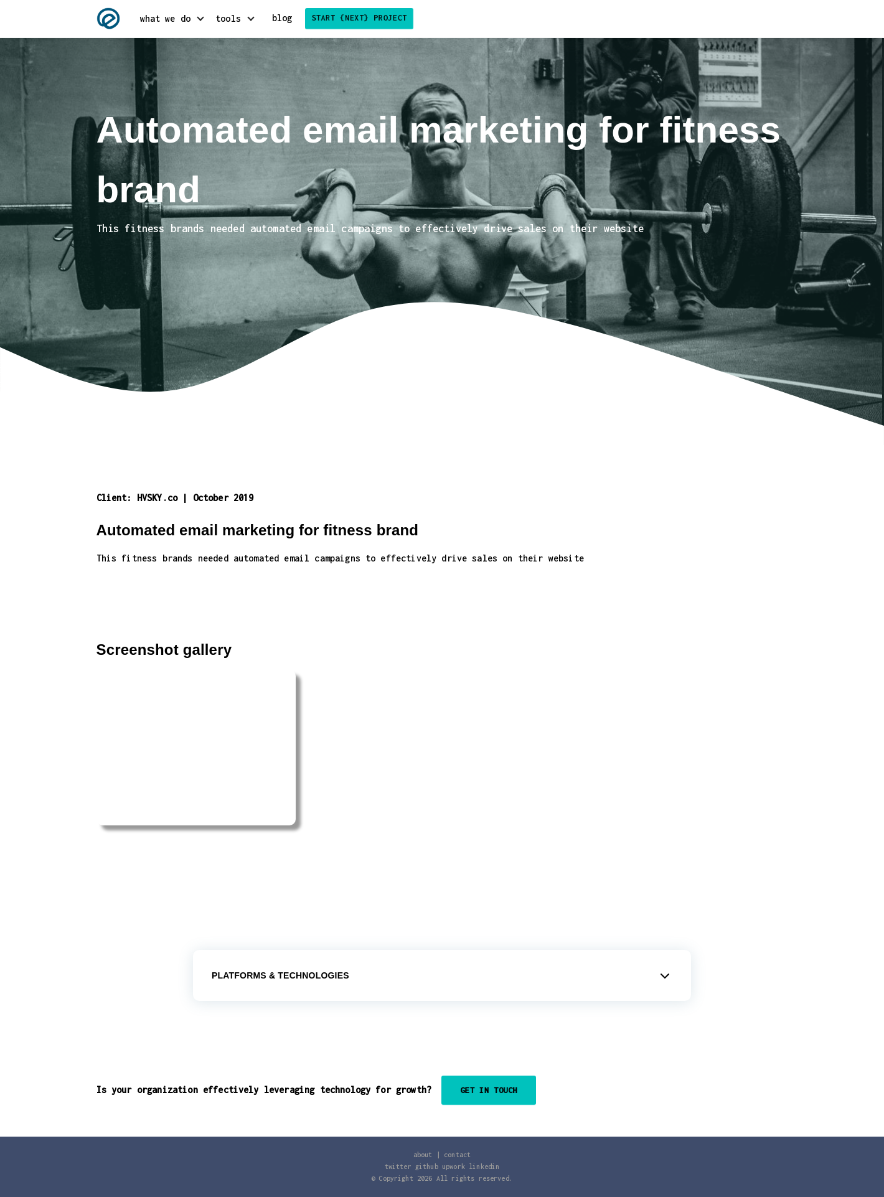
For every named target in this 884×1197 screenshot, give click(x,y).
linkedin (484, 1166)
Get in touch (488, 1090)
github (426, 1166)
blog (282, 17)
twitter (398, 1166)
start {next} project (359, 17)
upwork (453, 1166)
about (423, 1154)
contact (457, 1154)
